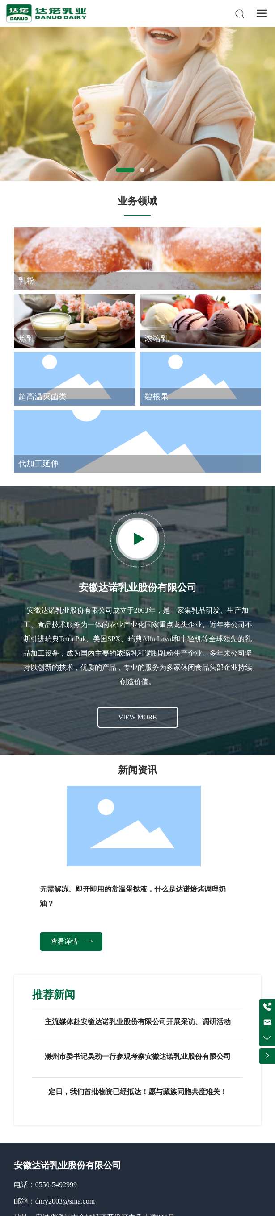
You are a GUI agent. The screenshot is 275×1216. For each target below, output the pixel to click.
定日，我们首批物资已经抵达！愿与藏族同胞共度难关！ (137, 1092)
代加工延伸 (38, 463)
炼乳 (26, 338)
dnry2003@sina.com (65, 1201)
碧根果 (156, 396)
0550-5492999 (56, 1184)
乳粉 (26, 280)
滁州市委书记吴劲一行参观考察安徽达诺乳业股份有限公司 (138, 1056)
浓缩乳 (156, 338)
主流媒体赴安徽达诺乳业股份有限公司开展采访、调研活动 (138, 1021)
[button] (125, 170)
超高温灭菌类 (42, 396)
